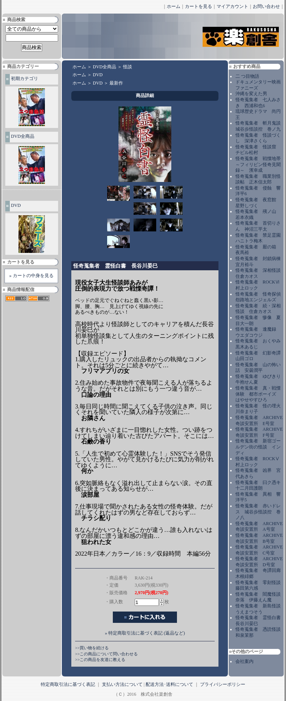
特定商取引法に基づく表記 (68, 684)
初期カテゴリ (24, 78)
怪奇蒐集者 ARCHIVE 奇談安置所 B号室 (259, 538)
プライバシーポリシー (222, 684)
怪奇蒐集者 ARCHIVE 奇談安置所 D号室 (259, 561)
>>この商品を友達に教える (100, 659)
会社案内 (244, 661)
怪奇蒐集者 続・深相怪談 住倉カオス (258, 308)
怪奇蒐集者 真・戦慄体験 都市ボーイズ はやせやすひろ (258, 393)
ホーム (173, 6)
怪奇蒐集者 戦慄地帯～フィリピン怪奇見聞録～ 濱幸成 (258, 164)
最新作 (116, 83)
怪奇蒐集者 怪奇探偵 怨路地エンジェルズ (260, 297)
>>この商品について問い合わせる (106, 654)
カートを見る (198, 6)
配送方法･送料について (169, 684)
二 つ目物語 (247, 76)
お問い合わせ (266, 6)
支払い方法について (122, 684)
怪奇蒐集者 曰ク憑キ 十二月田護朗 (260, 485)
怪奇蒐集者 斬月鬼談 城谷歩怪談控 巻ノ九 (260, 126)
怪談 (127, 66)
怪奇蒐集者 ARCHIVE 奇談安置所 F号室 (259, 432)
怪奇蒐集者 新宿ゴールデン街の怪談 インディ (258, 446)
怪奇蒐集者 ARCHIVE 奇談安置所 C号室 (259, 550)
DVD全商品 (22, 136)
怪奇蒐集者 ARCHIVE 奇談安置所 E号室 (259, 420)
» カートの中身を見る (31, 275)
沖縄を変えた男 (251, 93)
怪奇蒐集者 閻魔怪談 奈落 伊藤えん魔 (260, 597)
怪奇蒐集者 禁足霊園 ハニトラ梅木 (260, 238)
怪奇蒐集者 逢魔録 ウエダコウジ (258, 332)
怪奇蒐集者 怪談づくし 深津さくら (258, 138)
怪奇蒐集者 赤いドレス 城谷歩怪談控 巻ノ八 (258, 511)
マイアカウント (232, 6)
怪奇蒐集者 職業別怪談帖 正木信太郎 (258, 179)
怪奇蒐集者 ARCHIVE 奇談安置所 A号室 (259, 526)
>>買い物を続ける (92, 648)
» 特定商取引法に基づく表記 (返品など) (145, 633)
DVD (16, 205)
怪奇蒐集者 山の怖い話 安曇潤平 (258, 367)
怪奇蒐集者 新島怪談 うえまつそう (260, 609)
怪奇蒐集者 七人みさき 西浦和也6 (258, 102)
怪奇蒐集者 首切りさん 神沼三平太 (258, 226)
